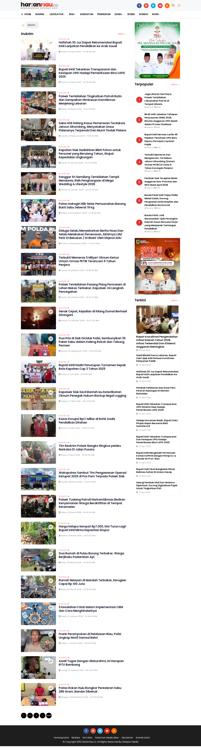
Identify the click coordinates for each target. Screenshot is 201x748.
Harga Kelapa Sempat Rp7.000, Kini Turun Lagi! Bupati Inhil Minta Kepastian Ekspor (92, 530)
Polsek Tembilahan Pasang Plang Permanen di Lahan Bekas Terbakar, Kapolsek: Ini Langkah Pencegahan (88, 290)
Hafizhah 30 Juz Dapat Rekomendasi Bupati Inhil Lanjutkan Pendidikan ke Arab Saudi (92, 46)
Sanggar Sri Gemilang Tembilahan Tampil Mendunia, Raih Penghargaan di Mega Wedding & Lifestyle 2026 (91, 181)
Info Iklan (87, 739)
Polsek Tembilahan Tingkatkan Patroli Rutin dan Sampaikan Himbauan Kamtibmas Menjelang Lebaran (89, 100)
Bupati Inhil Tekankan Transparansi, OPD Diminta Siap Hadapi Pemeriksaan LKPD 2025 (156, 407)
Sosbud (143, 14)
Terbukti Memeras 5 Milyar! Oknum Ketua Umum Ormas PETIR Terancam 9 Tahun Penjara (92, 263)
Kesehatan (86, 14)
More (155, 14)
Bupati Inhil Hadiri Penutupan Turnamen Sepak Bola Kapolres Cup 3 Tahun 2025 (91, 369)
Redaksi (75, 739)
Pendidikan (104, 14)
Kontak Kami (143, 739)
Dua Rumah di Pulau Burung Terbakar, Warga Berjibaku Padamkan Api (90, 557)
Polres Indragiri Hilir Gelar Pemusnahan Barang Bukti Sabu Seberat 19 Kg (91, 207)
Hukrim (39, 14)
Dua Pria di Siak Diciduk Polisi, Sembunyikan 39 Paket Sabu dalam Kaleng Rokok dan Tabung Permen (87, 344)
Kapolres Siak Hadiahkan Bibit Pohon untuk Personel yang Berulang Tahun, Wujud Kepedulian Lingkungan (89, 154)
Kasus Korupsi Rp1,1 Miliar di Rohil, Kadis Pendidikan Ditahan (90, 423)
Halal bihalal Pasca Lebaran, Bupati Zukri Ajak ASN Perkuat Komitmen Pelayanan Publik (156, 358)
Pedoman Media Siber (107, 739)
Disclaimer (127, 739)
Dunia (118, 14)
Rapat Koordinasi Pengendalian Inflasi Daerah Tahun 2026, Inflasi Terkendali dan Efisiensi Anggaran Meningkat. (157, 341)
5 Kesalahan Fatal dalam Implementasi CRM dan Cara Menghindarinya (91, 611)
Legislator (56, 14)
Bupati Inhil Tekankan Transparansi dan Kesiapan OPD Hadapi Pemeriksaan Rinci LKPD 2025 (92, 73)
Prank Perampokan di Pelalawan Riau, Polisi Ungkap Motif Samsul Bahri (90, 638)
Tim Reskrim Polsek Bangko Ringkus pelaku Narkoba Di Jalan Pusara (87, 449)
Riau (71, 14)
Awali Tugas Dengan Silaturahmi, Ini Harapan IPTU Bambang (88, 665)
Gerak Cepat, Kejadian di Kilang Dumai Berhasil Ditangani (90, 315)
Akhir (48, 717)
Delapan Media (130, 743)
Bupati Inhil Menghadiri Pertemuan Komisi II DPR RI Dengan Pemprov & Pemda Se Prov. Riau (156, 455)
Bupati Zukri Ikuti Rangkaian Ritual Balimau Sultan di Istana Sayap (155, 471)
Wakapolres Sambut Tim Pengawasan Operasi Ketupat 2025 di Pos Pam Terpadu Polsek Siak (93, 478)
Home (26, 14)
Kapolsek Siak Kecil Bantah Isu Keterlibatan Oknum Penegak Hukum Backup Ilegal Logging (89, 397)
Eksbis (131, 14)
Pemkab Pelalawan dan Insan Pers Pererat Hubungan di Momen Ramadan (155, 390)
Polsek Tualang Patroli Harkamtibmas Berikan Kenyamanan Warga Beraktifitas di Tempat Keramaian (92, 505)
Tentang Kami (61, 739)
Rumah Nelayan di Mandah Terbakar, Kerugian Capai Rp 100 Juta (89, 584)
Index (122, 34)
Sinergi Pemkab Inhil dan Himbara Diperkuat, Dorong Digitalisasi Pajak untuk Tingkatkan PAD (156, 485)
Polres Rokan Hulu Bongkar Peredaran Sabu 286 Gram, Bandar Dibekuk (89, 691)
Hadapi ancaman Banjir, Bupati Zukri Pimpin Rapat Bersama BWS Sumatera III (157, 423)
